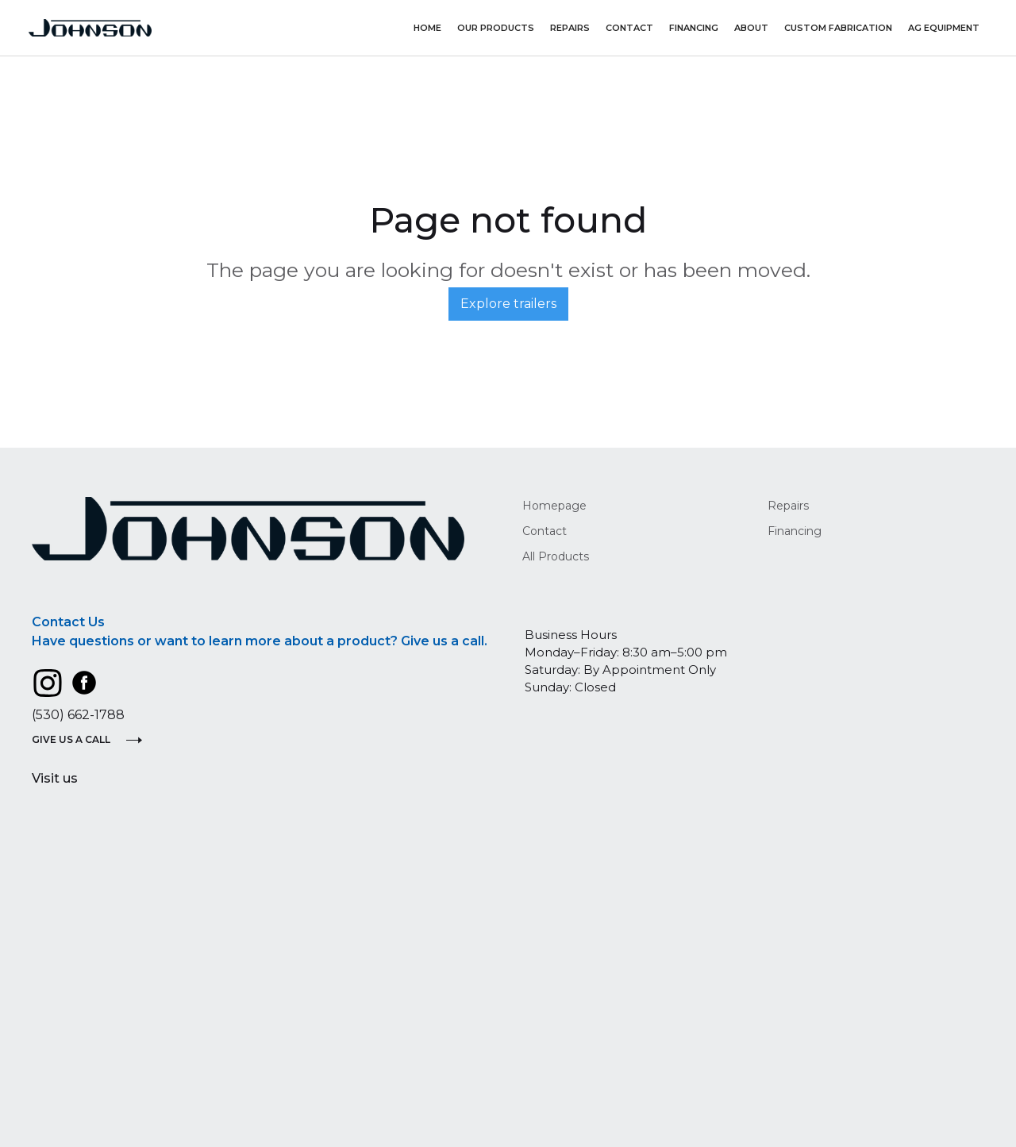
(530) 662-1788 (78, 714)
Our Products (495, 27)
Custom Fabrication (838, 27)
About (751, 27)
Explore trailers (508, 303)
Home (427, 27)
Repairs (788, 505)
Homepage (554, 505)
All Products (555, 556)
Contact (629, 27)
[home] (90, 28)
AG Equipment (943, 27)
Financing (693, 27)
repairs (570, 27)
